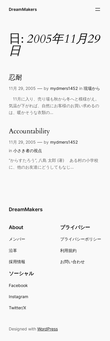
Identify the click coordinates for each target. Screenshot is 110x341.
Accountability (29, 131)
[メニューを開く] (97, 9)
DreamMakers (23, 9)
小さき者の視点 (27, 150)
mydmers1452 (64, 88)
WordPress (47, 328)
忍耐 (15, 78)
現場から (92, 88)
